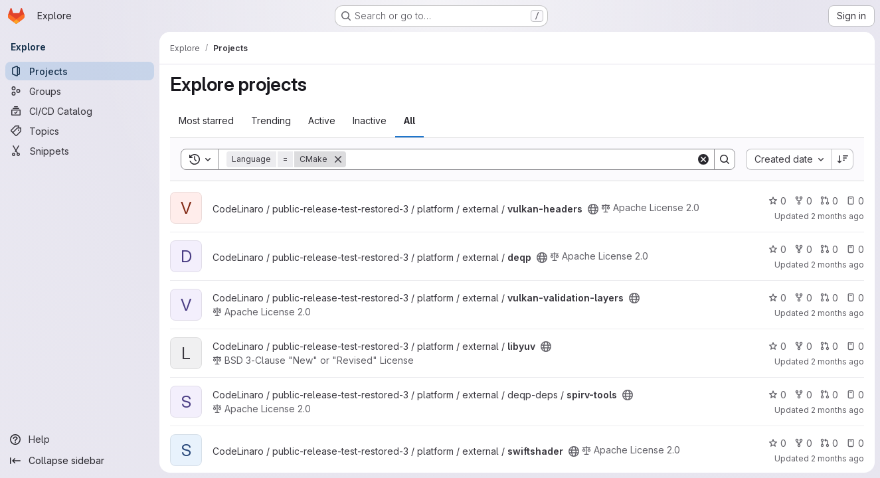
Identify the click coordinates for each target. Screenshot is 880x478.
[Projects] (79, 71)
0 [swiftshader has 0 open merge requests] (829, 443)
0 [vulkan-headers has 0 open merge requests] (829, 200)
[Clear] (703, 159)
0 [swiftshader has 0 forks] (803, 443)
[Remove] (338, 159)
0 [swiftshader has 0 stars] (777, 443)
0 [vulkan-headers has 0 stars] (777, 200)
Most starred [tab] (206, 120)
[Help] (79, 439)
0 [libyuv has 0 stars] (777, 346)
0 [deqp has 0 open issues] (855, 249)
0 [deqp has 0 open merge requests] (829, 249)
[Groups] (79, 91)
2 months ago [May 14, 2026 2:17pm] (837, 216)
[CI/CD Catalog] (79, 111)
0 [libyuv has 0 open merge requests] (829, 346)
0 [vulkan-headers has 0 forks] (803, 200)
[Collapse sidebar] (79, 460)
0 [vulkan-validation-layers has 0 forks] (803, 297)
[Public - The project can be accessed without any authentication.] (593, 209)
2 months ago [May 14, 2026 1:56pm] (837, 458)
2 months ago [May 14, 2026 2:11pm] (837, 313)
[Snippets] (79, 150)
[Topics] (79, 130)
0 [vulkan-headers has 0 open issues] (855, 200)
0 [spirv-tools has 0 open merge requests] (829, 394)
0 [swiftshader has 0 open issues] (855, 443)
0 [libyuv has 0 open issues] (855, 346)
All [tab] (409, 120)
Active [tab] (321, 120)
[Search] (521, 159)
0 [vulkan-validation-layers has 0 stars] (777, 297)
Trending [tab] (271, 120)
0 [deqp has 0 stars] (777, 249)
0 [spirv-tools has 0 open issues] (855, 394)
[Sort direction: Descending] (842, 159)
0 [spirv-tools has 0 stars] (777, 394)
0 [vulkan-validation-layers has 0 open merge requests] (829, 297)
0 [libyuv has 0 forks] (803, 346)
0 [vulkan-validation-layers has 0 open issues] (855, 297)
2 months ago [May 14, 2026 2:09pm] (837, 361)
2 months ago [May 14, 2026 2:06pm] (837, 410)
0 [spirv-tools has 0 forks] (803, 394)
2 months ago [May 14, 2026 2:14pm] (837, 265)
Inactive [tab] (370, 120)
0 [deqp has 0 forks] (803, 249)
